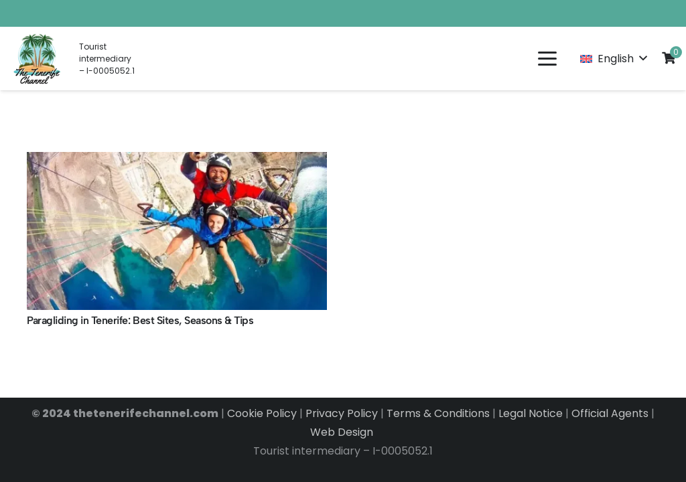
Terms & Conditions (438, 413)
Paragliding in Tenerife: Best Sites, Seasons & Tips (140, 320)
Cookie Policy (262, 413)
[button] (547, 59)
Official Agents (609, 413)
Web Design (343, 432)
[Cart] (668, 58)
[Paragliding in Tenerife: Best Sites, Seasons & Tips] (177, 231)
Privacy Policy (341, 413)
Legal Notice (530, 413)
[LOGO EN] (37, 59)
